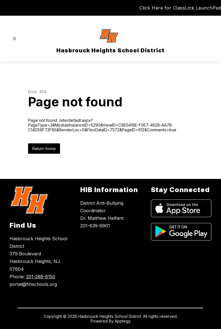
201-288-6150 (40, 276)
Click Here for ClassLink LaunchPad (180, 8)
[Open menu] (14, 39)
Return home (44, 148)
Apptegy (123, 321)
